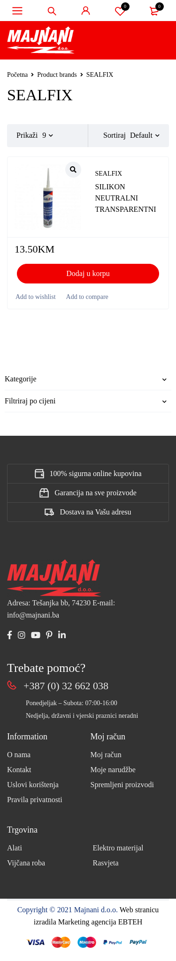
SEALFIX (108, 173)
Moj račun (106, 755)
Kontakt (19, 770)
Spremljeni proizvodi (122, 785)
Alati (14, 848)
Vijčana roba (26, 863)
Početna (17, 74)
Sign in (86, 10)
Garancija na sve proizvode (95, 493)
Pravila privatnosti (34, 800)
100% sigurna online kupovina (96, 473)
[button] (88, 273)
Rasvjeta (106, 863)
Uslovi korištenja (33, 785)
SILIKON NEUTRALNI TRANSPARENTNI (125, 198)
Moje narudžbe (113, 770)
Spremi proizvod (120, 10)
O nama (19, 755)
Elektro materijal (118, 848)
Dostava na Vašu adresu (95, 512)
